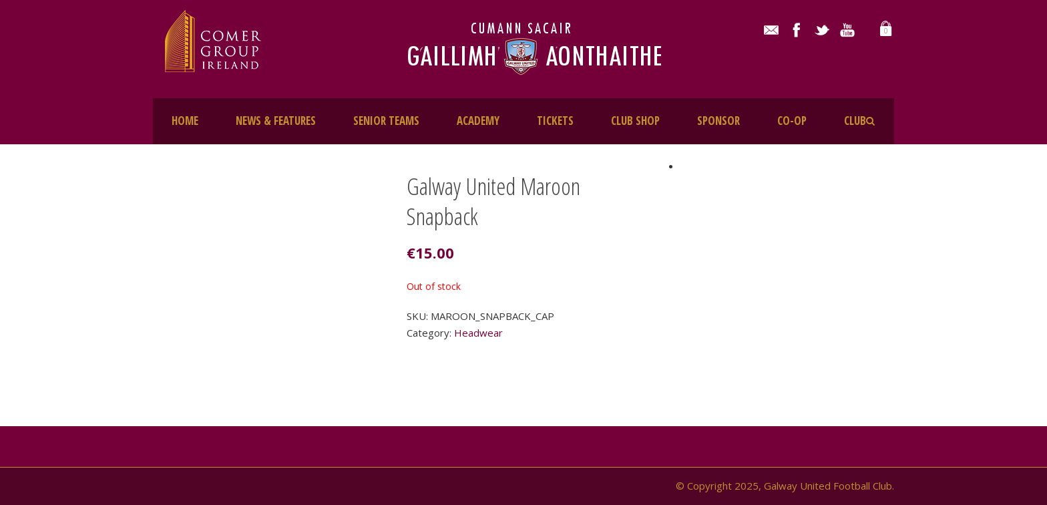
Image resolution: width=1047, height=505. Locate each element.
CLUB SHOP (635, 120)
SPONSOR (718, 120)
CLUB (855, 120)
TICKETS (555, 120)
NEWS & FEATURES (276, 120)
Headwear (478, 332)
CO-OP (792, 120)
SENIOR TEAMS (386, 120)
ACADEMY (478, 120)
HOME (185, 120)
